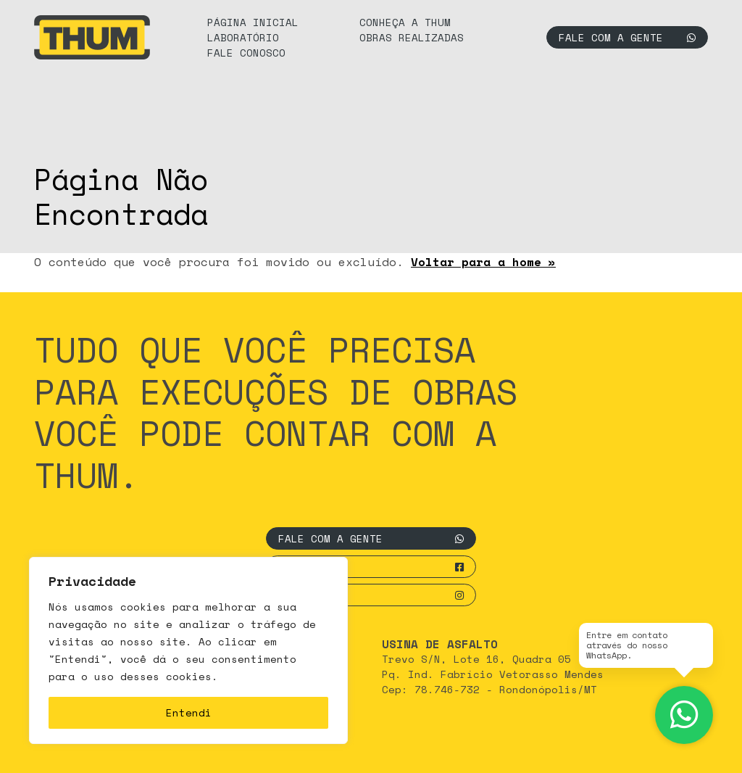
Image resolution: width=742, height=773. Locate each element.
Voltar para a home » (483, 261)
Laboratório (243, 37)
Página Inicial (253, 22)
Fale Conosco (246, 52)
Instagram (371, 595)
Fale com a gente (627, 37)
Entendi (189, 712)
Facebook (371, 566)
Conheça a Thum (405, 22)
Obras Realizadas (411, 37)
